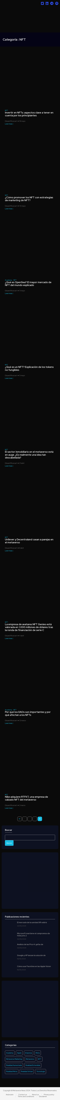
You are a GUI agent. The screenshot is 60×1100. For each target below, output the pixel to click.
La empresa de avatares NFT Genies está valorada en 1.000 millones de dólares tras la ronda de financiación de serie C (29, 627)
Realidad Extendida (33, 1065)
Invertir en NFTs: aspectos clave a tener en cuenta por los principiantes (29, 114)
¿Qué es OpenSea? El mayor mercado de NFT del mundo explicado (28, 284)
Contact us (22, 1095)
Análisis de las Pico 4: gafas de (30, 944)
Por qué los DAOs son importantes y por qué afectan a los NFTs (28, 713)
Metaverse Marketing (14, 1059)
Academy (8, 280)
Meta (38, 1053)
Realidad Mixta (11, 1071)
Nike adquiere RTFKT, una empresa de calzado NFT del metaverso (26, 798)
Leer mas (9, 124)
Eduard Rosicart (11, 121)
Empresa (28, 1053)
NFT (6, 110)
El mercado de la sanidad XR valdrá (32, 922)
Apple (19, 1053)
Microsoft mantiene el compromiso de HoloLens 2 (33, 934)
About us (35, 1095)
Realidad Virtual (27, 1071)
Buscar (8, 830)
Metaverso (30, 1059)
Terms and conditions (26, 1096)
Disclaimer (43, 1096)
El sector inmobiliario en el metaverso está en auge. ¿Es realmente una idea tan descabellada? (29, 454)
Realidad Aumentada (14, 1065)
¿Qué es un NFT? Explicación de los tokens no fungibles (29, 368)
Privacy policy (49, 1095)
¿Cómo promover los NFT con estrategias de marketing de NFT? (29, 199)
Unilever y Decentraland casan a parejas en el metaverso (29, 541)
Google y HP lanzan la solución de (31, 955)
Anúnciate (9, 1095)
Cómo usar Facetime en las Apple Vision (34, 966)
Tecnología (40, 1071)
